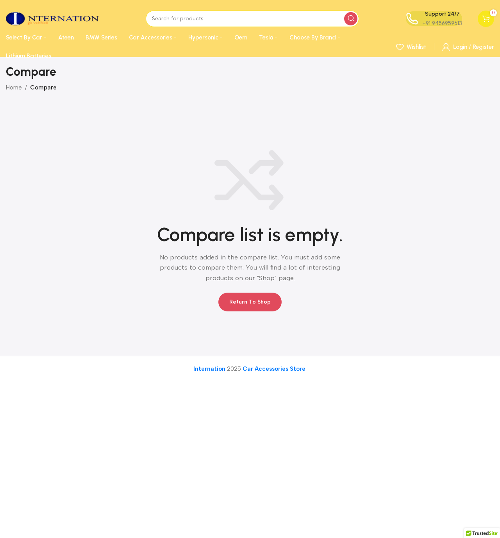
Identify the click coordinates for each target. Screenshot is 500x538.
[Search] (252, 19)
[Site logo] (52, 17)
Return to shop (250, 301)
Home (14, 87)
